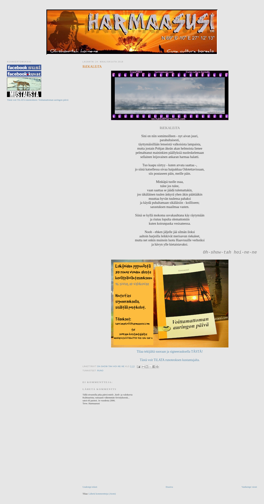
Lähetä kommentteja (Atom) (102, 493)
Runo (100, 371)
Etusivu (169, 487)
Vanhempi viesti (249, 487)
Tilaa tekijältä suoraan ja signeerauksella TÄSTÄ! (170, 351)
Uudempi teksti (89, 487)
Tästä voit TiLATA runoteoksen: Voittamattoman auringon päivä (37, 99)
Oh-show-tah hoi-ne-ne (132, 12)
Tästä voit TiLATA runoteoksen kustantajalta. (170, 360)
